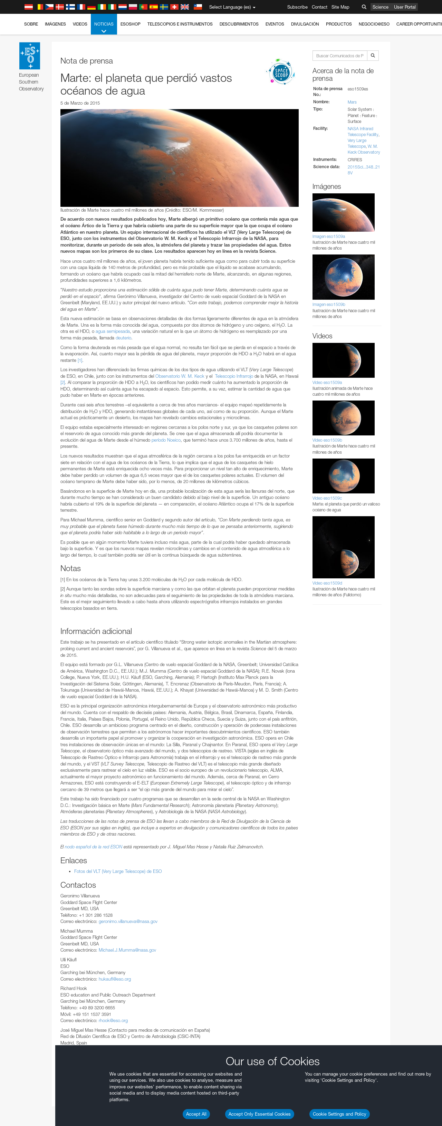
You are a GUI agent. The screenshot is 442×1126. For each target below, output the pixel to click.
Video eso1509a (327, 382)
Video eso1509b (327, 440)
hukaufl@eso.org (115, 979)
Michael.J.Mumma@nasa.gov (127, 950)
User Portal (405, 7)
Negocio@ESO (374, 24)
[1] (80, 360)
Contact (319, 7)
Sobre (31, 24)
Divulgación (305, 24)
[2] (62, 382)
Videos (80, 24)
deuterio (123, 337)
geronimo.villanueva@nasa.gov (128, 921)
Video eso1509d (327, 583)
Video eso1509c (327, 498)
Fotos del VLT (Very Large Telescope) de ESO (118, 871)
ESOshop (131, 24)
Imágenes (55, 24)
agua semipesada (113, 331)
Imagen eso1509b (329, 304)
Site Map (340, 7)
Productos (339, 24)
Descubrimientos (239, 24)
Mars (352, 102)
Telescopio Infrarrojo (234, 376)
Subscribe (297, 7)
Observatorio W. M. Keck (179, 376)
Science (380, 7)
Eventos (275, 24)
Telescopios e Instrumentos (180, 24)
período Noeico (166, 440)
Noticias (104, 28)
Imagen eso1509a (329, 236)
